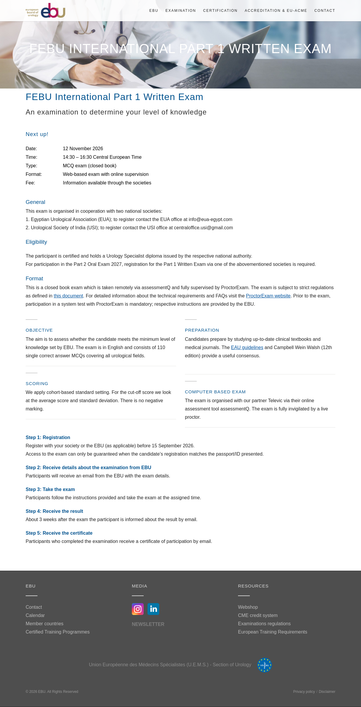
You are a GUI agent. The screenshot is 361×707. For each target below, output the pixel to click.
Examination (180, 11)
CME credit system (258, 615)
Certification (220, 11)
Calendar (35, 615)
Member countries (44, 623)
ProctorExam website (268, 295)
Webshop (248, 607)
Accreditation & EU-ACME (276, 11)
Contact (324, 11)
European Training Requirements (272, 631)
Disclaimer (327, 692)
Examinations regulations (264, 623)
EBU (153, 11)
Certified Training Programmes (58, 631)
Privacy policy (304, 692)
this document (68, 295)
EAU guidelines (247, 347)
